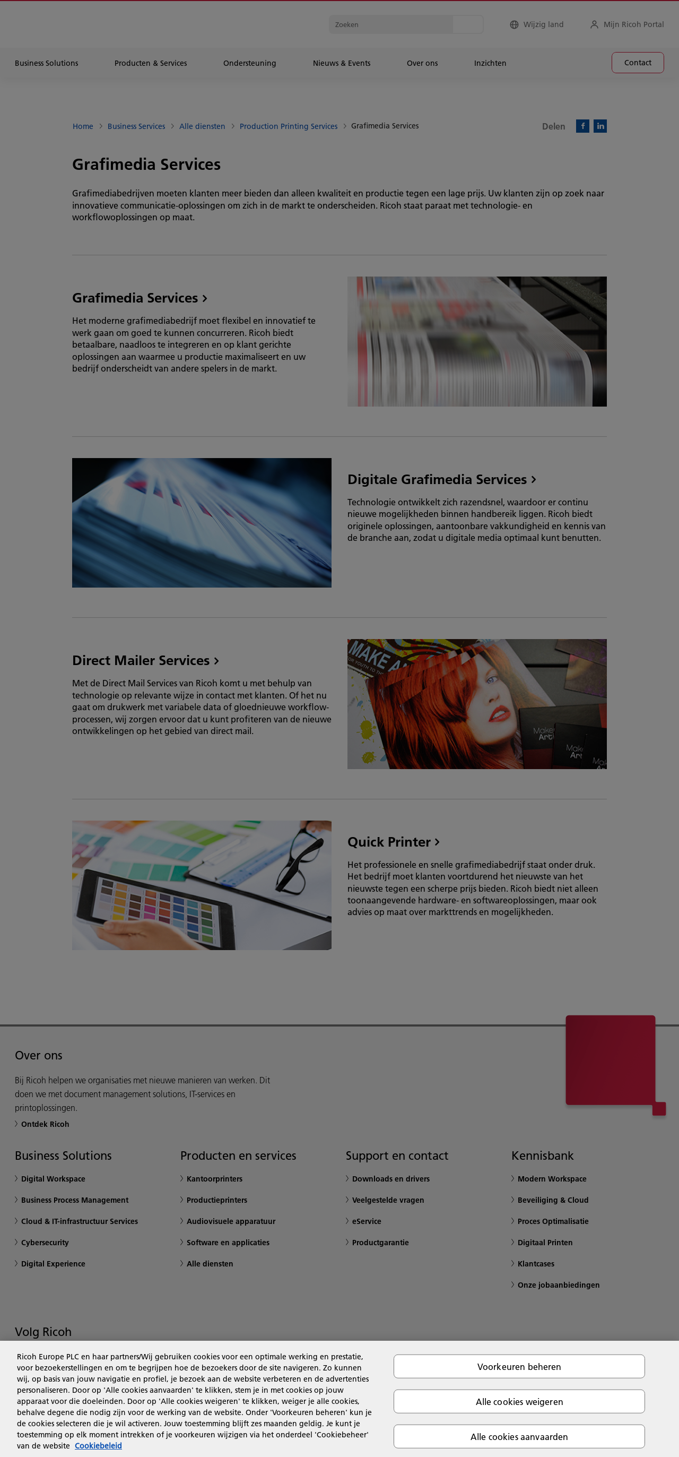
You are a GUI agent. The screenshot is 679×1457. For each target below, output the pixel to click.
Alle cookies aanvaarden (520, 1436)
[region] (339, 1399)
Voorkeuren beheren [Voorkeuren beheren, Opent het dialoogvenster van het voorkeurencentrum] (519, 1366)
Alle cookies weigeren (519, 1401)
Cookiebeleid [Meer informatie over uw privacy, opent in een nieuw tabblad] (98, 1446)
